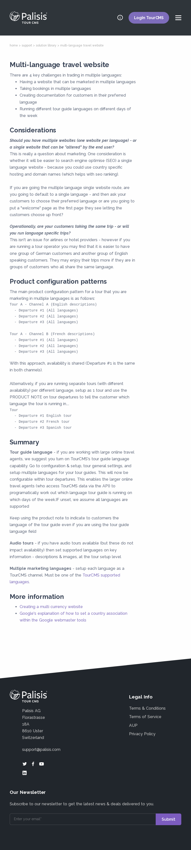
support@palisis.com (41, 749)
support (27, 45)
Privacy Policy (142, 734)
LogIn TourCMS (149, 17)
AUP (133, 725)
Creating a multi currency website (51, 606)
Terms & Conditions (147, 708)
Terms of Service (145, 716)
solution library (46, 45)
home (14, 45)
